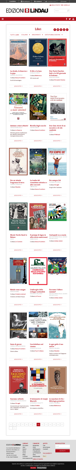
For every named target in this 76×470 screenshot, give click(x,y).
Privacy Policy (41, 468)
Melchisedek (36, 456)
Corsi (24, 453)
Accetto (33, 468)
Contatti (25, 456)
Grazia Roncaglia (16, 127)
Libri (24, 447)
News (24, 451)
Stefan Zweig (34, 127)
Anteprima (36, 445)
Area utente (55, 5)
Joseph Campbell (54, 403)
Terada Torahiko (16, 184)
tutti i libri (14, 35)
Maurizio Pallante (36, 293)
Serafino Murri (54, 77)
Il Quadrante (36, 451)
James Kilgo (34, 239)
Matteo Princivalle (55, 237)
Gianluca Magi (35, 73)
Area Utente (46, 447)
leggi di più (18, 86)
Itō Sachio (33, 186)
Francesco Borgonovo (18, 400)
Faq (44, 445)
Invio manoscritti (28, 458)
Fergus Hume (14, 291)
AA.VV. (51, 132)
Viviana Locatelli (55, 182)
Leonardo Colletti (36, 403)
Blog (24, 454)
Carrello (65, 5)
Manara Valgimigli (16, 75)
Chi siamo (25, 445)
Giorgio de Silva (35, 348)
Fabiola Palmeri (54, 348)
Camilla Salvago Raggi (17, 346)
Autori (24, 449)
